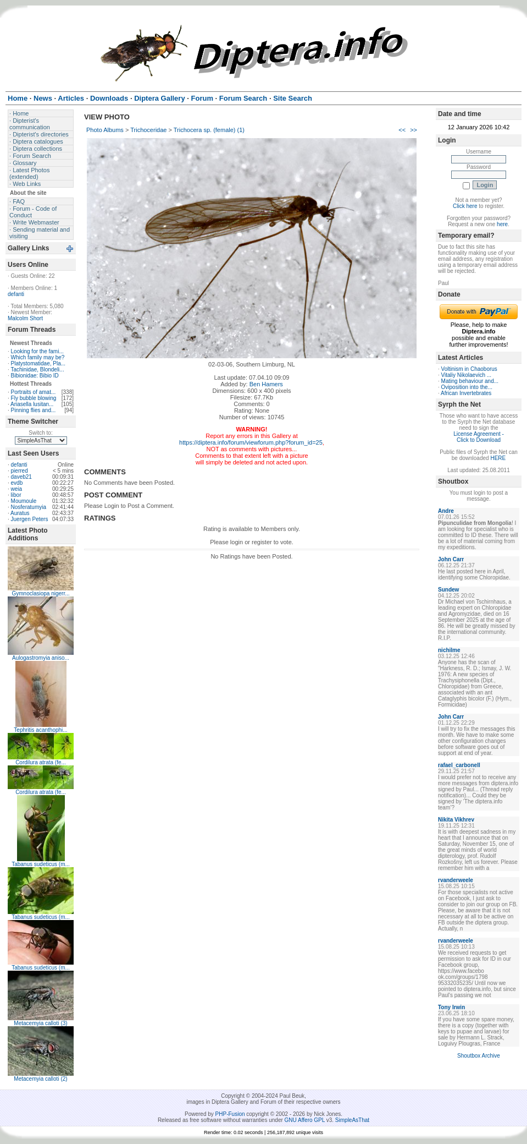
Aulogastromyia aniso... (40, 658)
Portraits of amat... (33, 392)
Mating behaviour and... (470, 381)
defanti (16, 294)
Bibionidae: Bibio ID (35, 376)
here (502, 224)
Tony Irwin (451, 1007)
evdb (17, 483)
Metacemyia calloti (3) (40, 1023)
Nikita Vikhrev (456, 820)
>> (413, 130)
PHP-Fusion (230, 1114)
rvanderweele (455, 880)
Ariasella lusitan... (31, 404)
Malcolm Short (25, 318)
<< (402, 130)
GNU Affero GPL (305, 1120)
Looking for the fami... (37, 351)
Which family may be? (38, 357)
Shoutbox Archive (478, 1056)
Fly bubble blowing (34, 398)
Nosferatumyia (28, 507)
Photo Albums (105, 130)
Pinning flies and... (33, 410)
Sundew (448, 590)
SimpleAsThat (352, 1120)
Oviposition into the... (466, 387)
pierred (19, 471)
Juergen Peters (29, 519)
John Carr (451, 559)
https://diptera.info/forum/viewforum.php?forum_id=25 (251, 442)
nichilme (449, 650)
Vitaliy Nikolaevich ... (466, 375)
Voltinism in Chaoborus (469, 369)
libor (16, 495)
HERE (498, 458)
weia (17, 489)
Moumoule (24, 501)
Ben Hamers (266, 384)
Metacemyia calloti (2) (40, 1079)
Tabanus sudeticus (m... (41, 864)
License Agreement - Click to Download (478, 437)
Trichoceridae (148, 130)
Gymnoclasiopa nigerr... (40, 593)
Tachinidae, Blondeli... (37, 369)
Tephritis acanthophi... (40, 730)
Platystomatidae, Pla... (38, 363)
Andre (446, 511)
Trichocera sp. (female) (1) (209, 130)
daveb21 (21, 477)
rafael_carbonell (459, 765)
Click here (465, 206)
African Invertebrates (466, 393)
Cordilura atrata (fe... (40, 762)
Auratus (19, 513)
